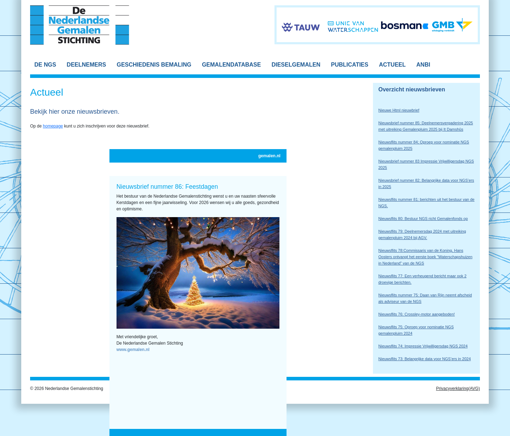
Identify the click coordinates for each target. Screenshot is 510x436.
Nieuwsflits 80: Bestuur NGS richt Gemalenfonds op (423, 218)
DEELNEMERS (86, 65)
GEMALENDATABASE (231, 65)
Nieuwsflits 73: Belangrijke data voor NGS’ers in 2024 (424, 359)
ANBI (423, 65)
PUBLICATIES (349, 65)
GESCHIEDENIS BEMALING (154, 65)
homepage (53, 126)
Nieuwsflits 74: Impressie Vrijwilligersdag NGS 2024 (423, 346)
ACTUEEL (392, 65)
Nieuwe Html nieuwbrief (398, 110)
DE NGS (45, 65)
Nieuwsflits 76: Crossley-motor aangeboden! (416, 314)
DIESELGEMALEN (296, 65)
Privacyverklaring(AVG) (458, 388)
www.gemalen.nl (133, 349)
